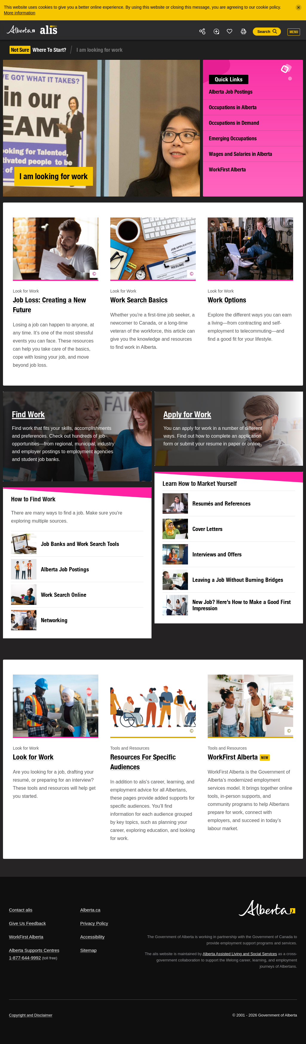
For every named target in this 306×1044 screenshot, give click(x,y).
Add (216, 31)
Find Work (28, 414)
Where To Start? (38, 50)
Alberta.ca (90, 909)
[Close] (299, 7)
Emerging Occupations (233, 138)
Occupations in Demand (234, 123)
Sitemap (88, 950)
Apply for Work (187, 414)
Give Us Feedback (27, 923)
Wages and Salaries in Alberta (240, 154)
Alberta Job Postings (231, 92)
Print (243, 31)
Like (229, 31)
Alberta (20, 29)
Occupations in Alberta (233, 107)
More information (19, 12)
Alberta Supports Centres (34, 950)
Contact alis (20, 909)
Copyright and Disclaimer (30, 1015)
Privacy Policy (94, 923)
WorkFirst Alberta (227, 169)
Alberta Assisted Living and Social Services (240, 954)
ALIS (49, 29)
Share (202, 31)
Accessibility (92, 936)
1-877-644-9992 (25, 957)
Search (263, 31)
